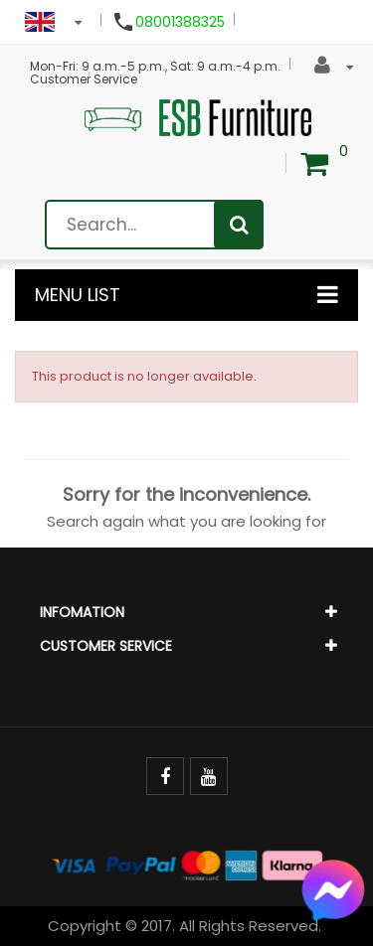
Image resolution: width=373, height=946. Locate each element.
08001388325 (180, 22)
